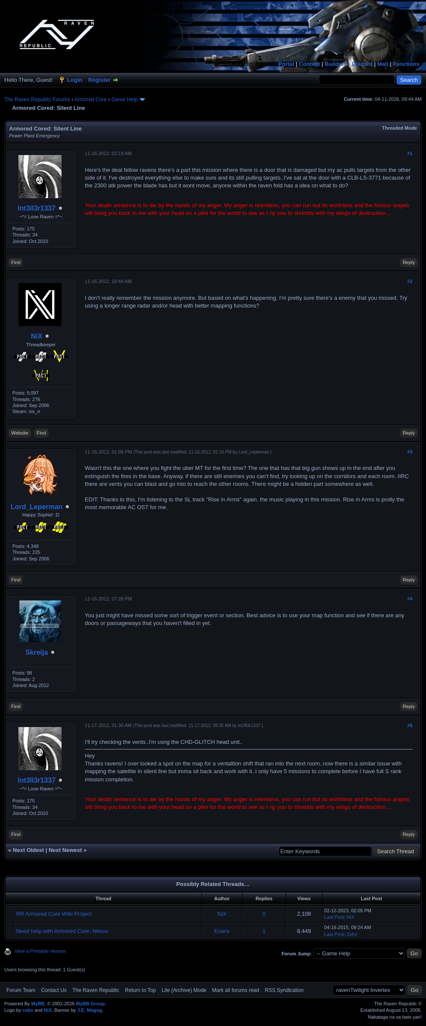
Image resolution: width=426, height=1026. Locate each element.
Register (99, 80)
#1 (409, 153)
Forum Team (20, 990)
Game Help (124, 99)
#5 (409, 725)
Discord (362, 64)
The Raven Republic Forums (37, 99)
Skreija (36, 652)
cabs (27, 1010)
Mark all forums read (235, 990)
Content (309, 64)
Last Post (334, 917)
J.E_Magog (89, 1010)
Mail (382, 64)
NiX (37, 336)
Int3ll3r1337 (37, 208)
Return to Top (140, 990)
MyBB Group (90, 1003)
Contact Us (53, 990)
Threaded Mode (399, 128)
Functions (406, 64)
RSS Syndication (284, 990)
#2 (409, 281)
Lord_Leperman (37, 506)
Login (74, 80)
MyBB (37, 1003)
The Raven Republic (95, 990)
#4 (409, 598)
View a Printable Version (40, 951)
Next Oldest (28, 850)
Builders (336, 64)
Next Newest (65, 850)
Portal (286, 64)
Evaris (222, 931)
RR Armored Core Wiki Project (54, 914)
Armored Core (90, 99)
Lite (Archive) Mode (183, 990)
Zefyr (352, 934)
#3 (409, 451)
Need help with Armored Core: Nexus (62, 931)
